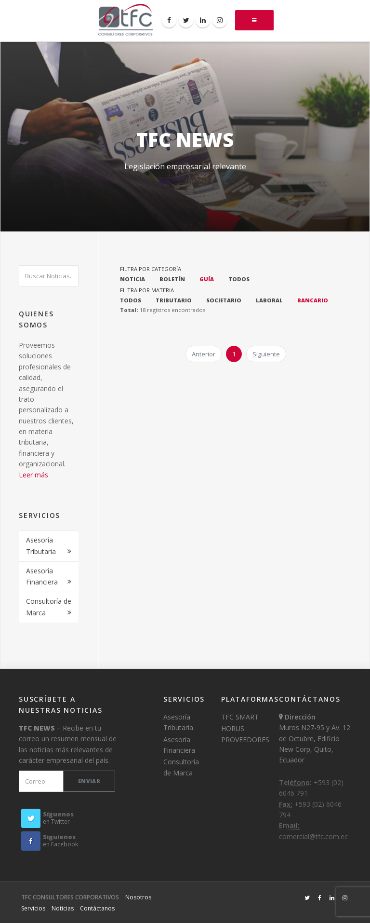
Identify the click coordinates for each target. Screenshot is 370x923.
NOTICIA (132, 279)
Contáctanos (97, 908)
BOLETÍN (172, 279)
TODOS (239, 279)
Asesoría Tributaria (41, 545)
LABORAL (269, 300)
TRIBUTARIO (174, 300)
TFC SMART (240, 716)
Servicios (33, 908)
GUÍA (206, 279)
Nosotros (138, 897)
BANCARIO (312, 300)
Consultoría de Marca (48, 607)
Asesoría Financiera (42, 576)
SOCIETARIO (223, 300)
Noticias (63, 908)
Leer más (33, 474)
